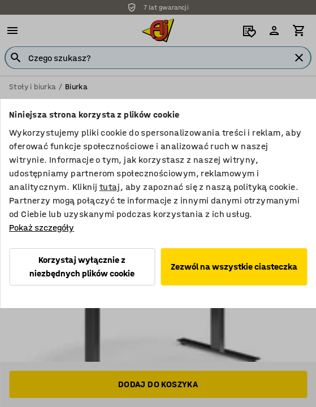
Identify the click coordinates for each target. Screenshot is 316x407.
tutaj (109, 186)
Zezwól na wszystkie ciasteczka (234, 266)
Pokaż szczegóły (41, 227)
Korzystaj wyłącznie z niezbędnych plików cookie (82, 266)
